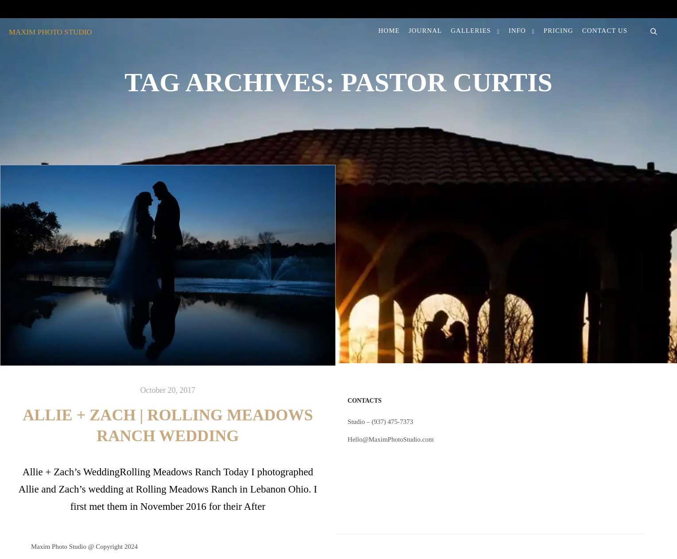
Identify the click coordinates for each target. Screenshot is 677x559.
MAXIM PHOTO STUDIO (50, 32)
